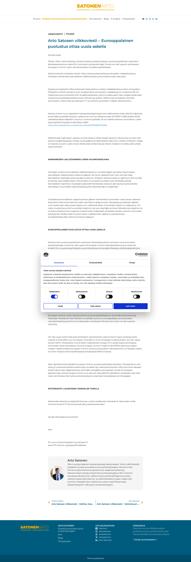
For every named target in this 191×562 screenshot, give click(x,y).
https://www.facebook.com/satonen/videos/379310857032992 (77, 125)
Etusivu (37, 19)
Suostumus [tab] (59, 263)
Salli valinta (96, 306)
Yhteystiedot (128, 19)
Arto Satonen (95, 19)
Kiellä (60, 306)
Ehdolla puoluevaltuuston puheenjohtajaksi (64, 19)
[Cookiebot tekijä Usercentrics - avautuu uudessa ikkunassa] (137, 254)
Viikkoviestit (55, 34)
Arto (60, 534)
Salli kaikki (130, 306)
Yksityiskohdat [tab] (95, 263)
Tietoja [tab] (132, 263)
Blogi (106, 19)
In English (115, 19)
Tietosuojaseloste (95, 558)
